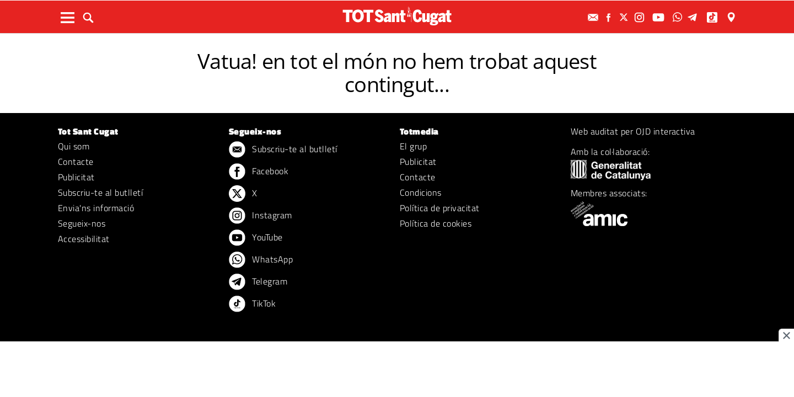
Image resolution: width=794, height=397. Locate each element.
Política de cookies (435, 223)
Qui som (73, 146)
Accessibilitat (84, 238)
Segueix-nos (81, 223)
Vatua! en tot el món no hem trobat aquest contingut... (397, 72)
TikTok (252, 304)
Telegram (258, 282)
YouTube (256, 238)
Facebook (258, 172)
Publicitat (76, 177)
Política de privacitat (440, 207)
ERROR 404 (397, 43)
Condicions (421, 192)
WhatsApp (261, 260)
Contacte (76, 161)
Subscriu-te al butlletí (100, 192)
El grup (413, 146)
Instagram (260, 216)
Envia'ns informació (96, 207)
